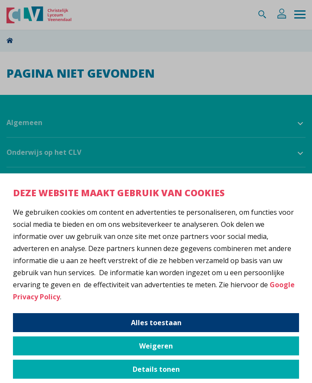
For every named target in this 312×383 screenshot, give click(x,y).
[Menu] (300, 15)
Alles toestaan (156, 322)
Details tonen (156, 369)
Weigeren (156, 346)
